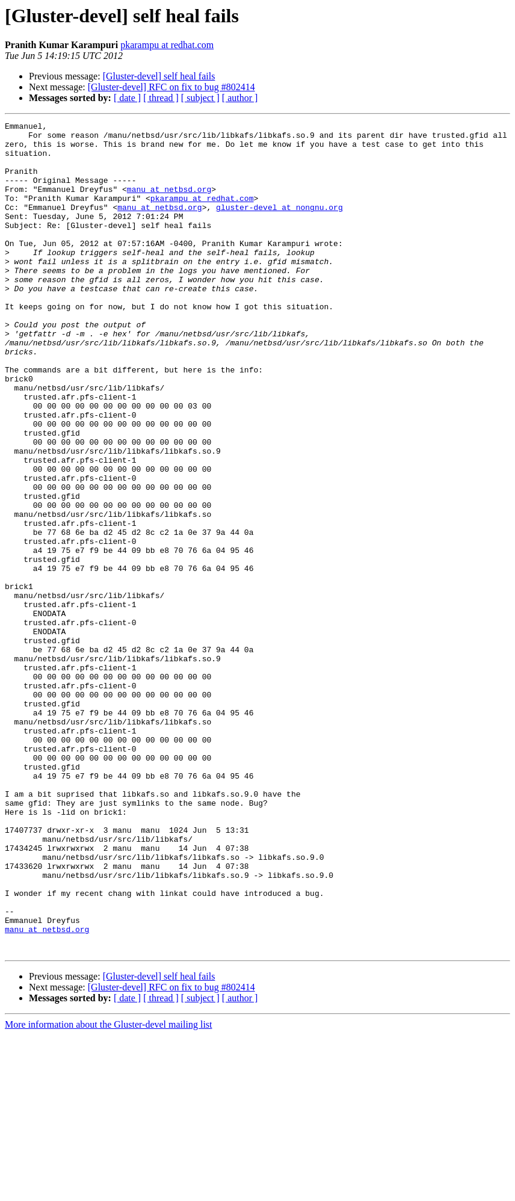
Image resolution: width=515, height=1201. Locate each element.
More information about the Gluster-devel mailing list (108, 1190)
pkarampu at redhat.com (167, 45)
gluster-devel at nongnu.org (279, 225)
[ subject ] (200, 98)
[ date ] (127, 98)
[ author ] (240, 98)
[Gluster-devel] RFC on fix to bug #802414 (171, 87)
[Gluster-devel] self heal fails (159, 76)
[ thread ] (161, 98)
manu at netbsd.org (169, 203)
